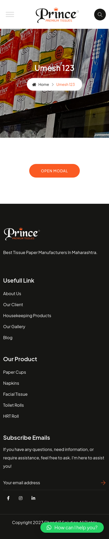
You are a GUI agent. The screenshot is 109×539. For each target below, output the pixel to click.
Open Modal (54, 170)
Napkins (11, 383)
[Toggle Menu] (10, 14)
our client (13, 304)
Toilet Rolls (13, 405)
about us (12, 293)
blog (8, 337)
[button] (72, 527)
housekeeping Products (27, 315)
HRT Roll (11, 416)
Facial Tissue (15, 394)
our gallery (14, 326)
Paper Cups (14, 372)
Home (40, 84)
